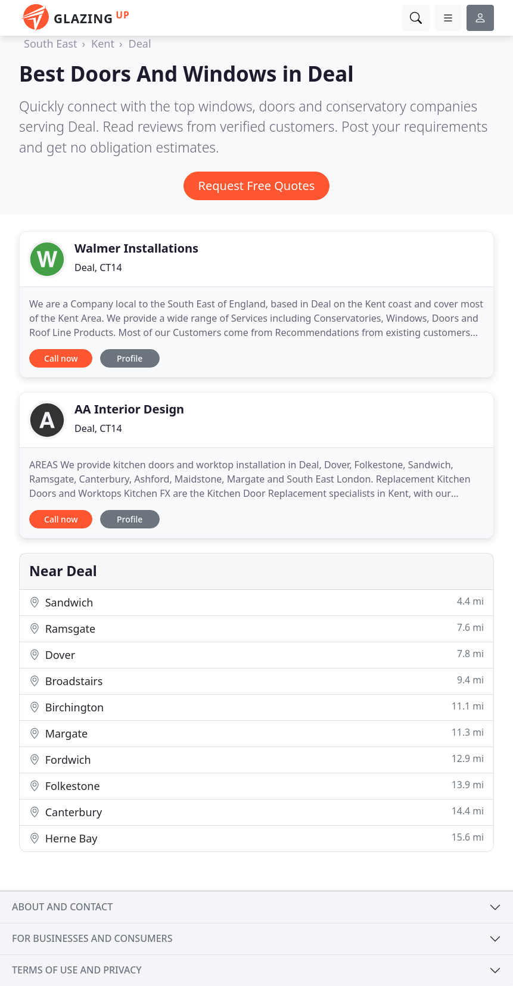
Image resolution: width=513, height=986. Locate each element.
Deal (140, 43)
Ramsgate (256, 628)
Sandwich (256, 602)
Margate (256, 733)
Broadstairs (256, 680)
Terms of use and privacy (77, 969)
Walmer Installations (136, 248)
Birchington (256, 706)
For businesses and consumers (92, 938)
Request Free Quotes (256, 186)
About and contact (62, 906)
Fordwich (256, 759)
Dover (256, 654)
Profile (129, 358)
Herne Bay (256, 838)
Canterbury (256, 811)
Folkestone (256, 785)
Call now (60, 358)
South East (50, 43)
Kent (102, 43)
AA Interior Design (129, 409)
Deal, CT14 (98, 267)
